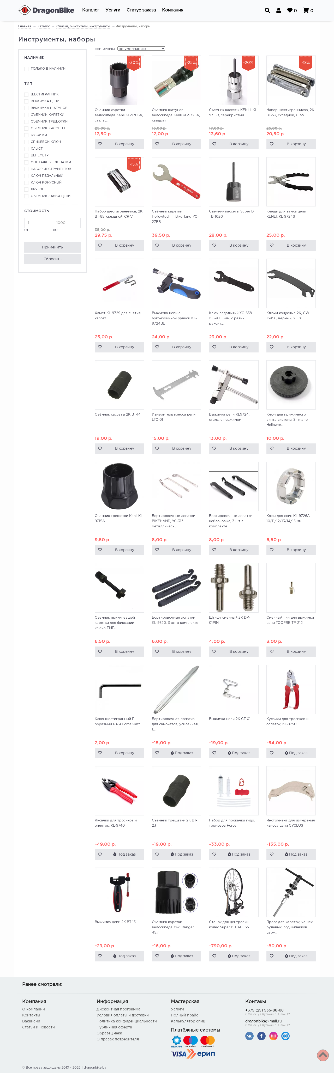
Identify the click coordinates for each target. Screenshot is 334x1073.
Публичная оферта (114, 1027)
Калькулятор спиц (188, 1021)
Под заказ (182, 753)
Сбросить (53, 259)
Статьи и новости (38, 1027)
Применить (52, 247)
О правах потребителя (118, 1039)
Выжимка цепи (45, 101)
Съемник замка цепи (50, 196)
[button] (91, 10)
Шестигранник (45, 94)
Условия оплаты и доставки (123, 1015)
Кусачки (39, 135)
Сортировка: (105, 49)
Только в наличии (48, 68)
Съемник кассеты (48, 128)
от (38, 224)
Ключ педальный (47, 175)
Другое (37, 189)
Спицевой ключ (46, 142)
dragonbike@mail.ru (278, 1023)
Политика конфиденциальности (127, 1021)
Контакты (31, 1015)
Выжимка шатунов (49, 108)
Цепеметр (40, 155)
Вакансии (31, 1021)
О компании (33, 1009)
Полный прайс (184, 1015)
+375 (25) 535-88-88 (278, 1012)
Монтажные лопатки (51, 162)
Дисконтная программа (118, 1009)
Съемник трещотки (49, 121)
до (67, 224)
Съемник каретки (47, 114)
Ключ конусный (46, 182)
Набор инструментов (51, 169)
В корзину (124, 144)
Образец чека (109, 1033)
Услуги (177, 1009)
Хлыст (37, 148)
